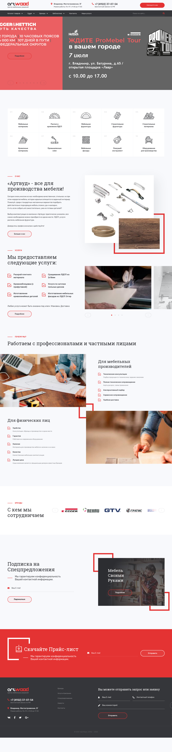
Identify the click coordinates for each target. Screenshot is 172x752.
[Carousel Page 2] (20, 82)
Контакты (73, 13)
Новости (61, 717)
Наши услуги (86, 13)
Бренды (61, 703)
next (43, 83)
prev (10, 83)
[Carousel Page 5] (30, 82)
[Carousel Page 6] (33, 82)
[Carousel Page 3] (23, 82)
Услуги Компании (64, 708)
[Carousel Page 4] (26, 82)
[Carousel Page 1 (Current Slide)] (16, 82)
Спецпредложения (65, 713)
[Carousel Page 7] (37, 82)
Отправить (112, 730)
